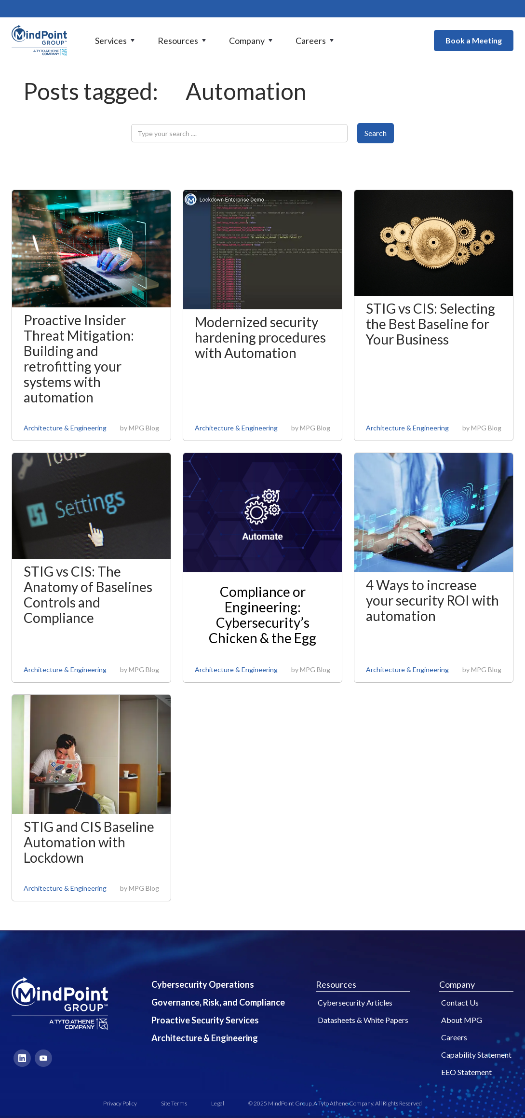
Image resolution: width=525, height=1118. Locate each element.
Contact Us (460, 1002)
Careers (454, 1037)
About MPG (461, 1019)
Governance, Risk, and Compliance (218, 1002)
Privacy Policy (120, 1103)
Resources (336, 984)
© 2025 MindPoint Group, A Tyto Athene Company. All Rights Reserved (335, 1103)
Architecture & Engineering (65, 428)
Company (457, 984)
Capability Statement (476, 1054)
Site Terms (174, 1103)
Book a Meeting (473, 40)
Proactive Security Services (205, 1020)
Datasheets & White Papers (363, 1019)
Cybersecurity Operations (202, 984)
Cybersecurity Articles (355, 1002)
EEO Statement (466, 1072)
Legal (217, 1103)
